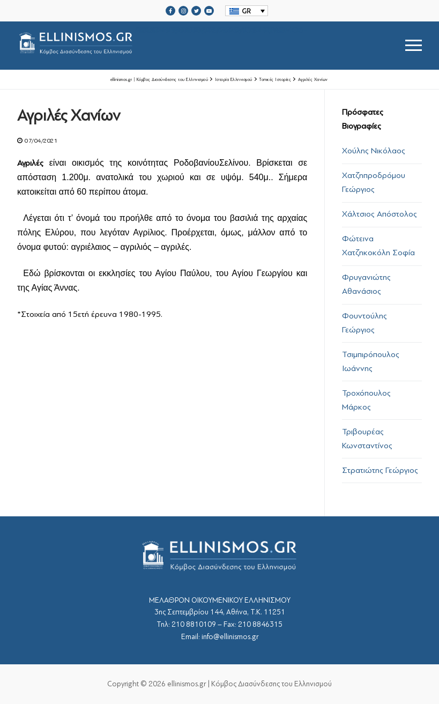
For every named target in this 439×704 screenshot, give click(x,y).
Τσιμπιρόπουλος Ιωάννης (370, 361)
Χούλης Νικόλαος (373, 150)
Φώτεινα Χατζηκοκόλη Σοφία (378, 245)
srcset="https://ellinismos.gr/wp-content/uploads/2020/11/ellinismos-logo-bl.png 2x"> (162, 45)
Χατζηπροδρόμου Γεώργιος (373, 182)
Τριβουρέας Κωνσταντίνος (367, 438)
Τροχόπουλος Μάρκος (366, 400)
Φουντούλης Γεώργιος (364, 323)
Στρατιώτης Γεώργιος (380, 470)
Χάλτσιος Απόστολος (379, 214)
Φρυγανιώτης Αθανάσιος (366, 284)
